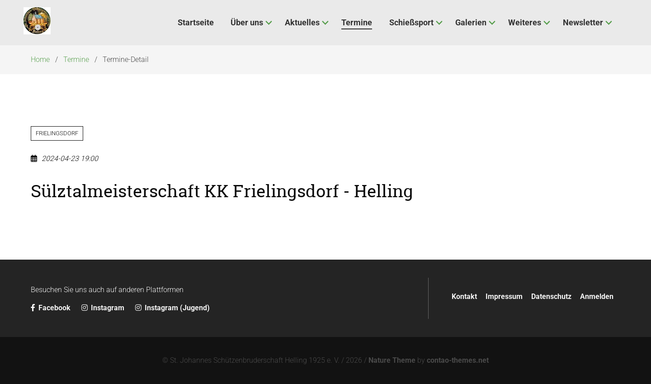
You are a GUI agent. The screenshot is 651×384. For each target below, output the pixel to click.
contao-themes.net (458, 360)
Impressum (504, 296)
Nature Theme (391, 360)
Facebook (51, 307)
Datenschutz (551, 296)
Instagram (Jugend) (172, 307)
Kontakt (464, 296)
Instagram (103, 307)
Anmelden (596, 296)
